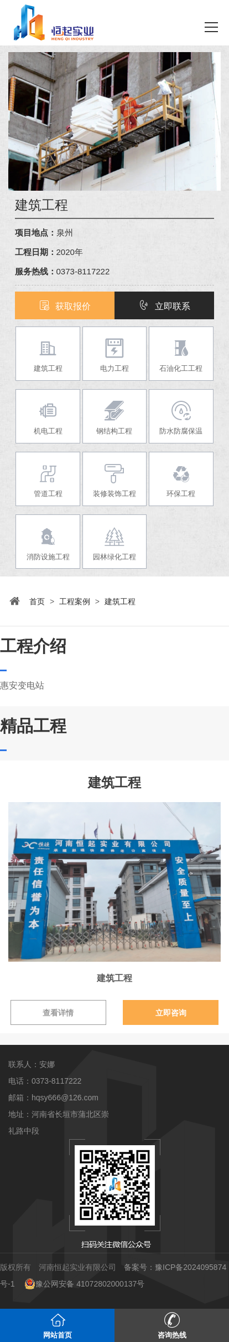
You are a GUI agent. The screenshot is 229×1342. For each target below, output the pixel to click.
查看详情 (58, 1012)
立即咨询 (170, 1012)
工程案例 (74, 601)
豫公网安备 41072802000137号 (84, 1283)
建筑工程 (120, 601)
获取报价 (65, 306)
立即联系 (164, 306)
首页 (37, 601)
